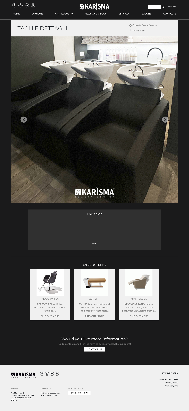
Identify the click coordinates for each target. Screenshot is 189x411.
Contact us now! (79, 393)
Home (16, 13)
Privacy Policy (171, 382)
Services (124, 13)
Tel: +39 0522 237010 (49, 395)
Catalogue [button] (64, 13)
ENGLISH (172, 7)
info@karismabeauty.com (50, 393)
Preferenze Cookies (168, 379)
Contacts (169, 13)
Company (37, 13)
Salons (146, 13)
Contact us (94, 349)
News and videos (96, 13)
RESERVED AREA (170, 373)
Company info (171, 386)
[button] (23, 119)
